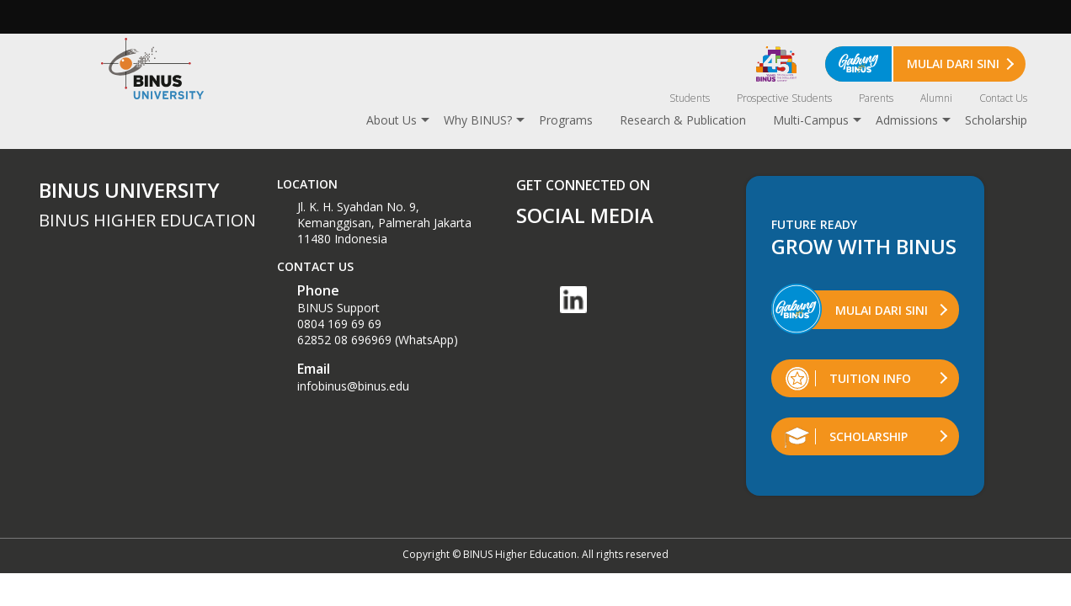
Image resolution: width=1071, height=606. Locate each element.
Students (689, 98)
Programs (566, 120)
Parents (876, 98)
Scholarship (996, 120)
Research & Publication (683, 120)
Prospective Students (784, 98)
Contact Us (1003, 98)
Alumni (936, 98)
